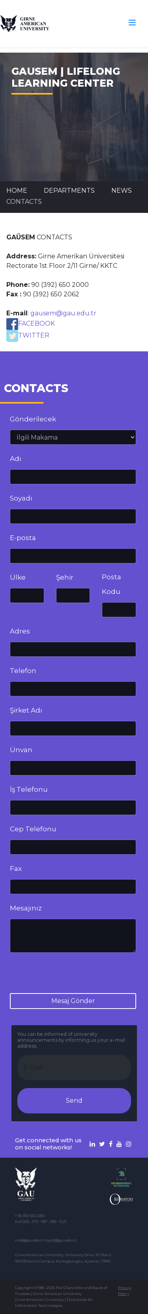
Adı (15, 459)
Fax (16, 868)
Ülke (18, 577)
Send (74, 1100)
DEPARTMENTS (69, 190)
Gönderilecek (33, 419)
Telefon (23, 671)
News (121, 190)
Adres (20, 631)
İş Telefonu (29, 789)
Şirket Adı (26, 710)
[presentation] (70, 974)
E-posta (23, 538)
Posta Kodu (111, 584)
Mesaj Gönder (73, 1001)
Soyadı (21, 498)
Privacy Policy (124, 1291)
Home (16, 190)
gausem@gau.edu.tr (63, 313)
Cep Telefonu (33, 829)
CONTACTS (24, 201)
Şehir (64, 577)
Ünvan (21, 750)
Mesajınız (26, 908)
